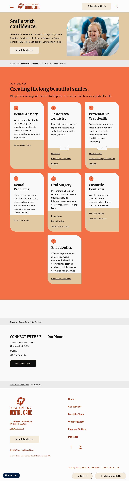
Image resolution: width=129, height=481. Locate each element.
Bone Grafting (57, 221)
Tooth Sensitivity (21, 220)
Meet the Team (76, 414)
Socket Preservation (60, 226)
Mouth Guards (95, 153)
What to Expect (76, 421)
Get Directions (23, 363)
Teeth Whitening (96, 213)
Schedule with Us (97, 6)
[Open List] (64, 148)
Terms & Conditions (91, 467)
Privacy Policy (74, 467)
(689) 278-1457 (60, 63)
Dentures (55, 153)
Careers (104, 467)
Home (71, 399)
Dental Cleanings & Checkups (102, 158)
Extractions (56, 216)
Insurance (73, 436)
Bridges (54, 163)
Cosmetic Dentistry (97, 218)
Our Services (74, 406)
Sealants (93, 163)
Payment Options (77, 429)
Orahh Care (114, 467)
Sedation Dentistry (22, 145)
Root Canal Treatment (61, 158)
